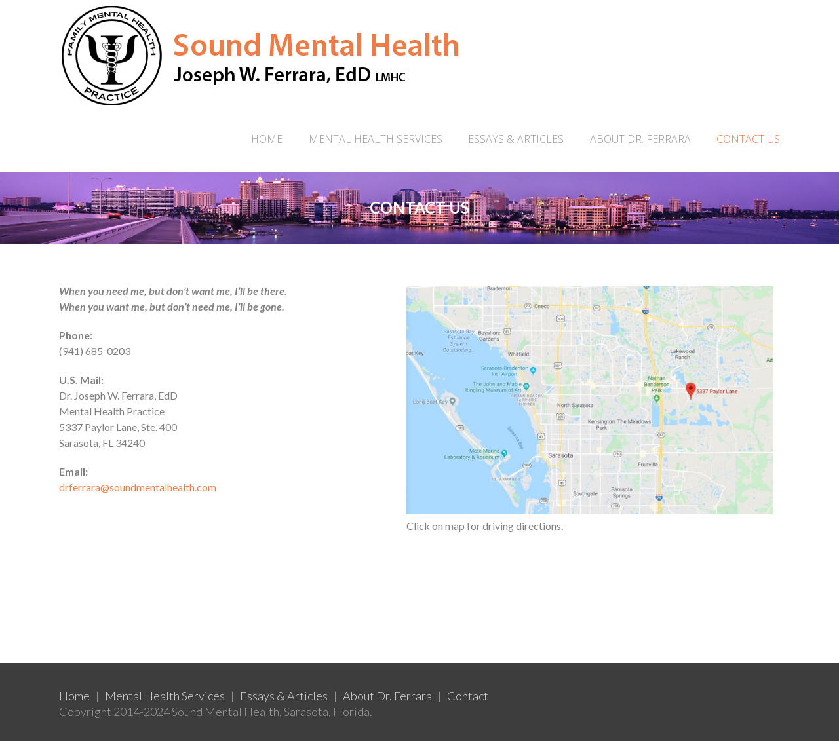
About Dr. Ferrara (387, 696)
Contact (467, 696)
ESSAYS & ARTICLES (516, 139)
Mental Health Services (165, 696)
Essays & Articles (284, 696)
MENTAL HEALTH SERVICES (375, 139)
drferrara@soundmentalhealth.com (137, 487)
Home (267, 139)
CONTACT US (748, 139)
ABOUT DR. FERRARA (640, 139)
